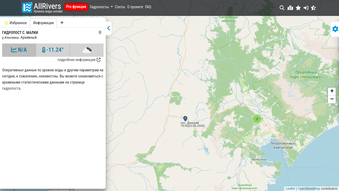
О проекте (135, 7)
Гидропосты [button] (100, 7)
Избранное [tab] (15, 23)
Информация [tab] (43, 23)
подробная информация (79, 60)
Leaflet (290, 188)
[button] (298, 8)
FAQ (148, 7)
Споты (120, 7)
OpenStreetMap (309, 188)
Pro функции (76, 7)
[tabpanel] (53, 102)
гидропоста (11, 88)
